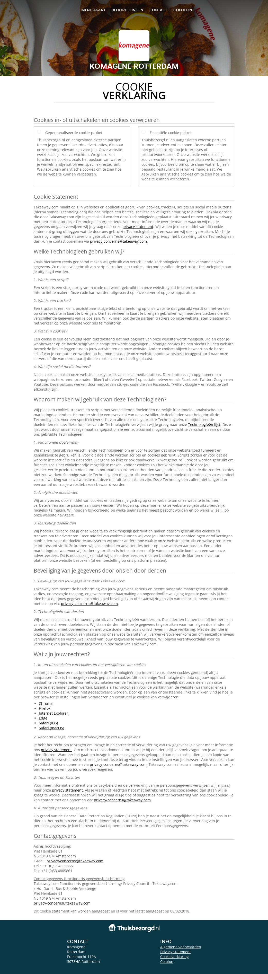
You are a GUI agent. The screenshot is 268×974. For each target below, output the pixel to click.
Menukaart (93, 10)
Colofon (166, 961)
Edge (43, 718)
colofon (182, 10)
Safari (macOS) (51, 727)
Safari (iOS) (48, 723)
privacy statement (137, 226)
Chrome (45, 703)
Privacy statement (175, 951)
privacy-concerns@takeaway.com (118, 241)
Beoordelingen (127, 10)
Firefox (44, 708)
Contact (158, 10)
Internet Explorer (53, 713)
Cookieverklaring (174, 956)
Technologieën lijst (204, 424)
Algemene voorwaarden (180, 946)
